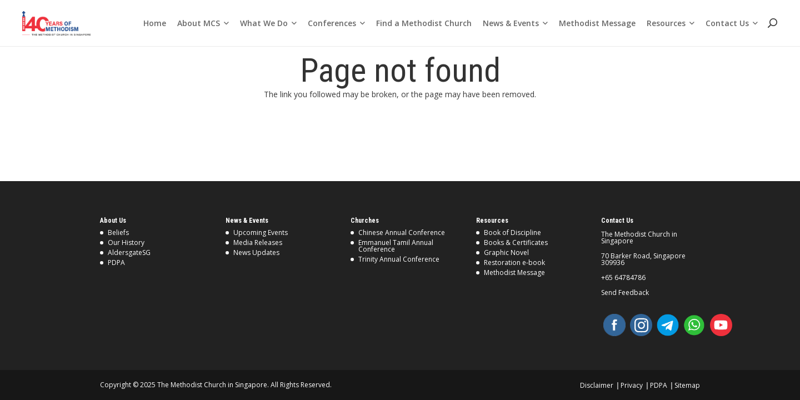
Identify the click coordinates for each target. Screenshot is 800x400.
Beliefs (118, 232)
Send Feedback (625, 292)
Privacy (632, 385)
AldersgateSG (129, 252)
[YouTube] (721, 325)
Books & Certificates (516, 242)
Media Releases (257, 242)
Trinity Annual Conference (398, 259)
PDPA (116, 262)
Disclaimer (596, 385)
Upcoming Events (260, 232)
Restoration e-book (514, 262)
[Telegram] (668, 325)
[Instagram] (641, 325)
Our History (126, 242)
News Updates (256, 252)
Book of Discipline (512, 232)
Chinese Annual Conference (401, 232)
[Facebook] (614, 325)
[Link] (56, 23)
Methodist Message (514, 272)
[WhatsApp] (694, 325)
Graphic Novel (506, 252)
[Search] (772, 23)
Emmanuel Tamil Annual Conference (395, 246)
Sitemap (687, 385)
